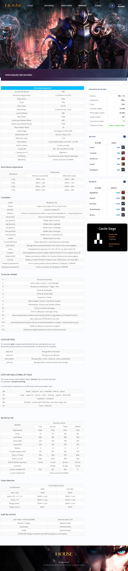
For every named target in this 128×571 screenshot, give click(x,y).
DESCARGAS (49, 5)
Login (121, 5)
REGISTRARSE (66, 5)
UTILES (30, 5)
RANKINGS (82, 5)
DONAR (98, 5)
